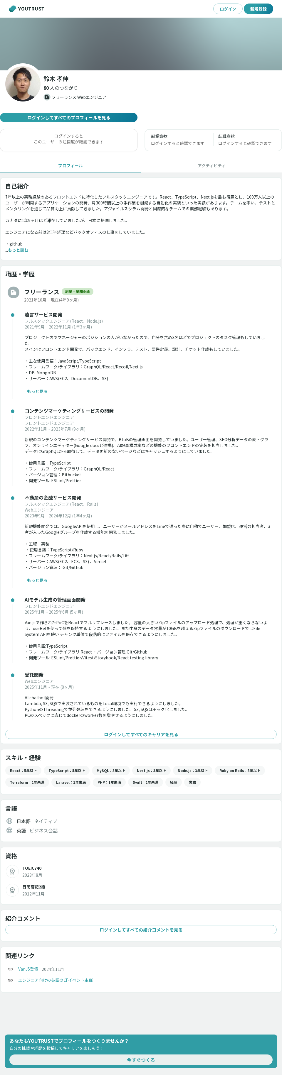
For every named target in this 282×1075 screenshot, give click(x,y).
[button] (60, 87)
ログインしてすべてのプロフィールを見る (68, 117)
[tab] (70, 165)
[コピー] (10, 969)
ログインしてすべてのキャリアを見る (141, 734)
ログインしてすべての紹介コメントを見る (141, 929)
